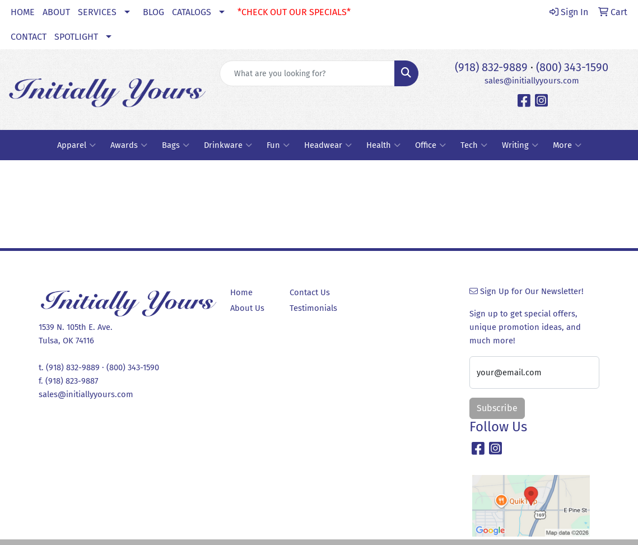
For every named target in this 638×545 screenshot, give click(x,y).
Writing (520, 145)
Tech (473, 145)
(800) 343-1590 (572, 67)
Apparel (76, 145)
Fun (278, 145)
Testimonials (313, 308)
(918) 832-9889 (491, 67)
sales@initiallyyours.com (532, 81)
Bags (175, 145)
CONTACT (28, 36)
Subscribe (497, 408)
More (567, 145)
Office (430, 145)
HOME (23, 12)
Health (383, 145)
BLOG (153, 12)
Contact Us (310, 292)
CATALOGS (191, 12)
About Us (247, 308)
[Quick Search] (307, 73)
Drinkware (228, 145)
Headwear (328, 145)
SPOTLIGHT (76, 36)
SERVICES (97, 12)
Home (241, 292)
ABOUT (56, 12)
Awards (128, 145)
